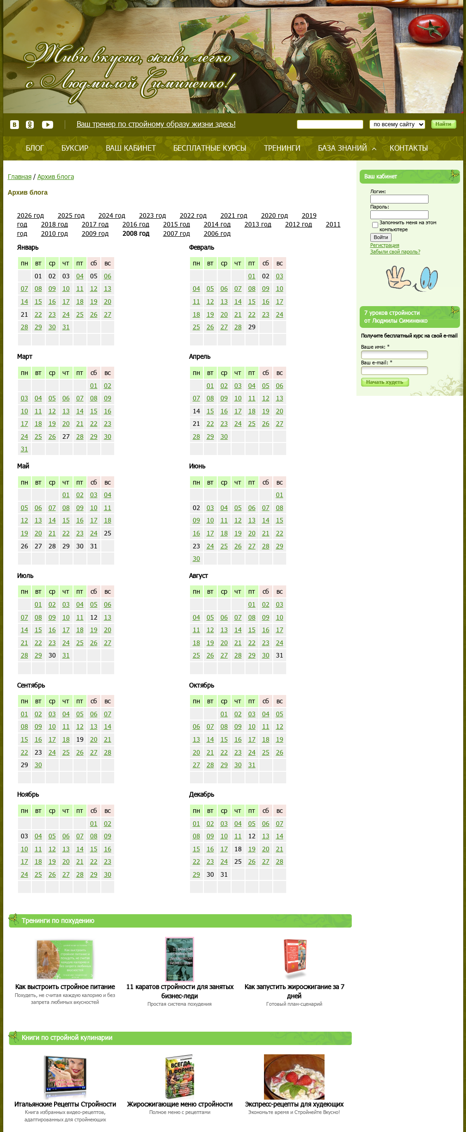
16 (52, 301)
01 (252, 275)
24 (66, 314)
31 (66, 326)
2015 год (176, 224)
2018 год (54, 224)
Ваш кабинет (131, 148)
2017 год (95, 224)
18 (80, 301)
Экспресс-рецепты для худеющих (294, 1104)
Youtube (47, 124)
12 (94, 288)
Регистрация (384, 245)
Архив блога (55, 176)
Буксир (74, 148)
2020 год (274, 215)
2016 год (136, 224)
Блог (35, 148)
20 (107, 301)
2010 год (54, 233)
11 (80, 288)
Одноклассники (30, 124)
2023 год (152, 215)
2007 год (176, 233)
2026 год (30, 215)
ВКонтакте (14, 124)
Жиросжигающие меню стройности (180, 1104)
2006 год (217, 233)
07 (24, 288)
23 (52, 314)
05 (210, 288)
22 (38, 314)
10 (66, 288)
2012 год (298, 224)
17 (66, 301)
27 (107, 314)
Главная (19, 176)
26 (94, 314)
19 (94, 301)
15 (38, 301)
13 (107, 288)
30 (52, 326)
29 (38, 326)
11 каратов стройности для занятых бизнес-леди (179, 991)
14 (24, 301)
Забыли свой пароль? (395, 251)
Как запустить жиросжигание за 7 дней (294, 991)
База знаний (342, 148)
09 (52, 288)
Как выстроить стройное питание (65, 986)
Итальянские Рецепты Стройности (65, 1104)
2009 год (95, 233)
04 (80, 275)
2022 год (193, 215)
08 (38, 288)
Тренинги (282, 148)
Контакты (409, 148)
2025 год (71, 215)
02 (107, 385)
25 (80, 314)
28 (24, 326)
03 (279, 275)
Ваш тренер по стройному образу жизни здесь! (156, 124)
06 (107, 275)
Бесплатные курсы (209, 148)
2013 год (258, 224)
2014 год (217, 224)
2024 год (111, 215)
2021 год (234, 215)
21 (238, 314)
